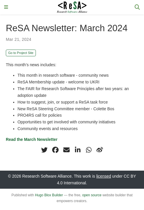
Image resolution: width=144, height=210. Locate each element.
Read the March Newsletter (31, 139)
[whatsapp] (88, 150)
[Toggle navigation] (6, 7)
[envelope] (66, 150)
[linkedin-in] (77, 150)
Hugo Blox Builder (49, 195)
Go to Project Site (21, 53)
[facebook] (55, 150)
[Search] (137, 7)
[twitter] (44, 150)
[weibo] (99, 150)
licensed (103, 176)
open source (91, 195)
